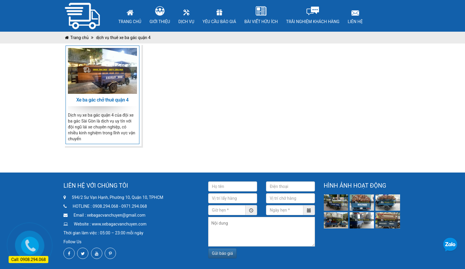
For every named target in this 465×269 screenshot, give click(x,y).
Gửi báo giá (222, 253)
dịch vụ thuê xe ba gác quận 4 (122, 37)
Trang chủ (79, 37)
